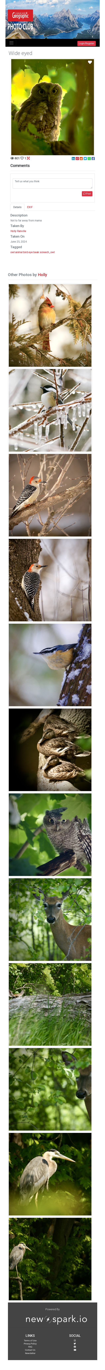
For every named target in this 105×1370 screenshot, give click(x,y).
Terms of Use (30, 1340)
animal (19, 252)
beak (36, 252)
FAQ (30, 1347)
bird (25, 252)
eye (30, 252)
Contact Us (30, 1350)
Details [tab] (17, 207)
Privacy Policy (30, 1343)
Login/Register (86, 43)
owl (12, 252)
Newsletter (30, 1353)
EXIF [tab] (30, 207)
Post (87, 193)
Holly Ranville (18, 231)
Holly (42, 274)
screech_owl (47, 252)
